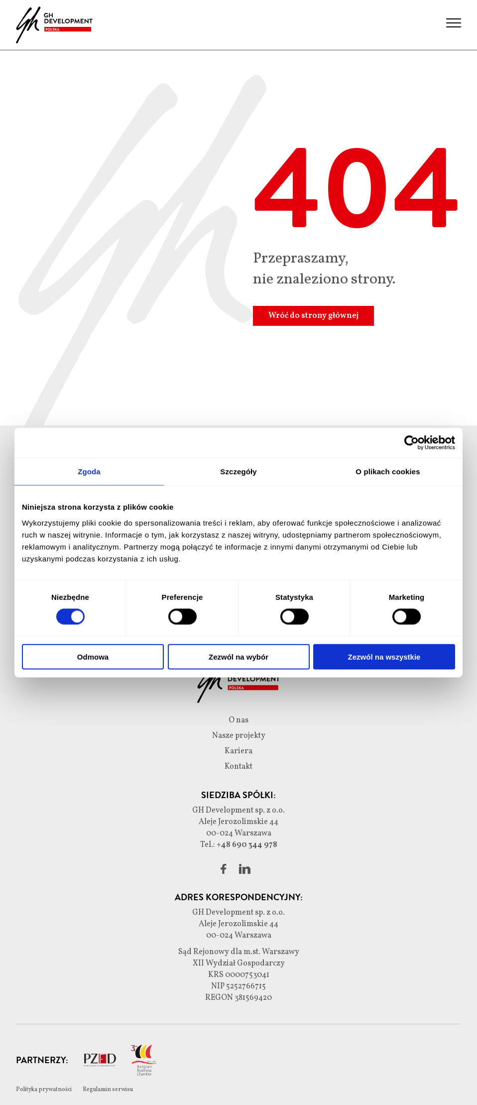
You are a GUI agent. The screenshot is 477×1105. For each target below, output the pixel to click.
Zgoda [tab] (89, 471)
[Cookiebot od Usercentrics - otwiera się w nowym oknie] (411, 442)
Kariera (238, 751)
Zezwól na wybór (238, 656)
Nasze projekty (238, 735)
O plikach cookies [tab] (388, 471)
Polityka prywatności (44, 1090)
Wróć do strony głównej (313, 315)
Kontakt (238, 766)
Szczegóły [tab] (238, 471)
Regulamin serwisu (108, 1090)
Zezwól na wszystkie (384, 656)
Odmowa (93, 656)
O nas (238, 720)
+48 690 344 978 (247, 844)
